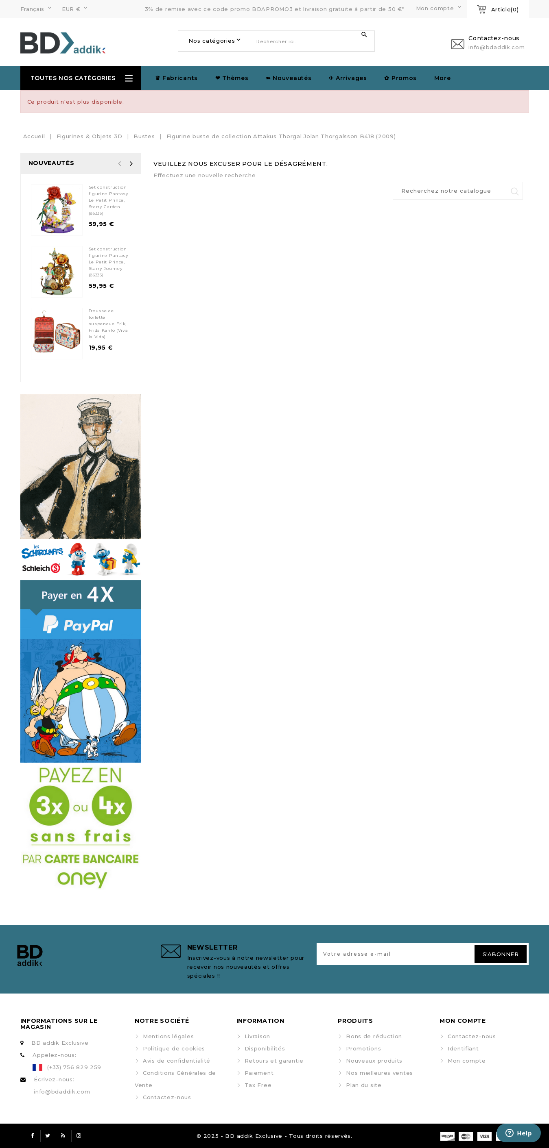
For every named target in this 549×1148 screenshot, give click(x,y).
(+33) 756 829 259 (74, 1067)
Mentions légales (168, 1036)
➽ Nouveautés (288, 78)
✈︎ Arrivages (348, 78)
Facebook (32, 1136)
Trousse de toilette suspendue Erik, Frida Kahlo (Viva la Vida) (108, 323)
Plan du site (363, 1085)
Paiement (259, 1073)
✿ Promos (400, 78)
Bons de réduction (374, 1036)
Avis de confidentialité (176, 1060)
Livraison (257, 1036)
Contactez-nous (167, 1097)
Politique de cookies (174, 1048)
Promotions (363, 1048)
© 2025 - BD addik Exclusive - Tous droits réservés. (274, 1136)
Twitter (48, 1136)
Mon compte (467, 1060)
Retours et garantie (274, 1060)
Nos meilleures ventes (379, 1073)
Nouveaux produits (374, 1060)
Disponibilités (265, 1048)
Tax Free (258, 1085)
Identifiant (463, 1048)
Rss (63, 1136)
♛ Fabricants (176, 78)
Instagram (79, 1136)
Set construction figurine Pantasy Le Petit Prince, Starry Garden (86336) (109, 200)
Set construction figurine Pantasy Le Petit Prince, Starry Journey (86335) (109, 262)
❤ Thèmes (232, 78)
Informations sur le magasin (59, 1024)
